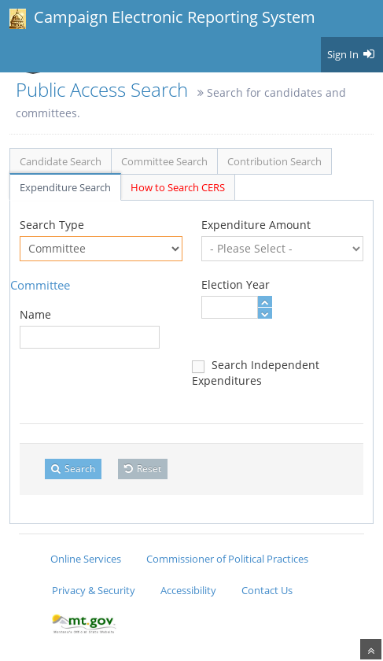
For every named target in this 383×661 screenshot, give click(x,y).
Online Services (85, 559)
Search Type (52, 224)
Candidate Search (60, 161)
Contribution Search (274, 161)
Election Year (235, 284)
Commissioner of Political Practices (227, 559)
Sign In (352, 54)
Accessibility (188, 590)
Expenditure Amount (256, 224)
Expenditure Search (65, 187)
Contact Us (267, 590)
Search (73, 468)
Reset (142, 468)
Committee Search (164, 161)
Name (35, 314)
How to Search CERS (178, 187)
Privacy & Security (93, 590)
